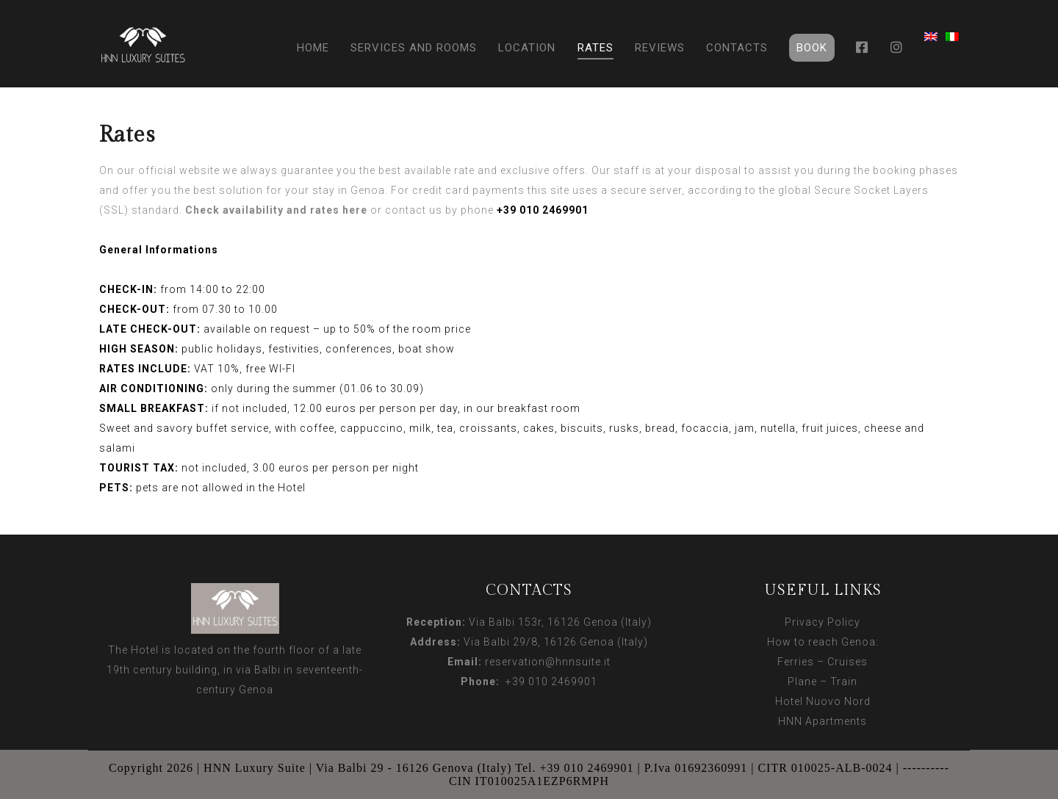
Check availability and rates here (276, 210)
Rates (595, 47)
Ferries (795, 662)
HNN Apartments (822, 721)
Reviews (660, 47)
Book (811, 47)
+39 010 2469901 (548, 681)
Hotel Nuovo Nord (823, 701)
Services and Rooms (413, 47)
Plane (802, 681)
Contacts (737, 47)
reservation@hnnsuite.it (548, 662)
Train (843, 681)
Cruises (847, 662)
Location (526, 47)
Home (313, 47)
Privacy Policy (822, 622)
